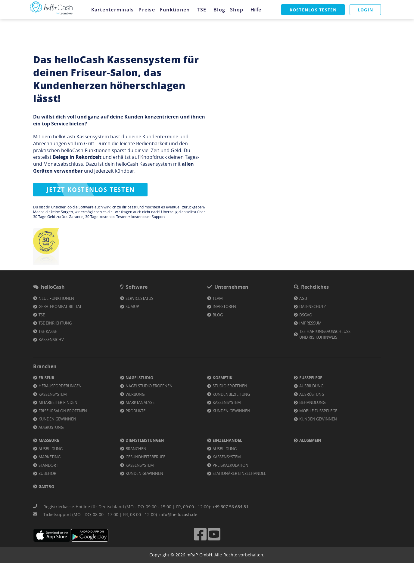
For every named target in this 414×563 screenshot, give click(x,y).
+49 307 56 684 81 (230, 506)
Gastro (46, 486)
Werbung (135, 394)
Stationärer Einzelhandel (239, 473)
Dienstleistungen (145, 440)
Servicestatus (139, 298)
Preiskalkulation (230, 465)
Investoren (224, 306)
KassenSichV (51, 339)
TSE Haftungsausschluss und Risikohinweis (324, 334)
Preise (147, 9)
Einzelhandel (227, 440)
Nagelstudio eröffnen (149, 386)
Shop (237, 9)
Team (218, 298)
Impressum (310, 323)
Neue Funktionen (56, 298)
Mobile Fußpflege (318, 411)
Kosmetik (222, 377)
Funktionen (175, 9)
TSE (202, 9)
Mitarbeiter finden (58, 402)
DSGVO (305, 315)
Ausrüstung (51, 427)
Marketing (50, 457)
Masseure (49, 440)
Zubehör (47, 473)
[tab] (112, 9)
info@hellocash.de (178, 514)
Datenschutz (312, 306)
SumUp (132, 306)
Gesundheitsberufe (145, 457)
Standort (48, 465)
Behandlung (312, 402)
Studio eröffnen (230, 386)
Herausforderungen (60, 386)
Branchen (136, 448)
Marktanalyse (140, 402)
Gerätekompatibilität (60, 306)
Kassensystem (53, 394)
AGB (303, 298)
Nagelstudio (139, 377)
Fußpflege (310, 377)
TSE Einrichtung (55, 323)
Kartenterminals (112, 9)
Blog (220, 9)
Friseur (46, 377)
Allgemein (310, 440)
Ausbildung (311, 386)
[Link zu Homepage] (51, 14)
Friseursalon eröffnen (63, 411)
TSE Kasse (48, 331)
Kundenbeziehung (231, 394)
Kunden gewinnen (57, 419)
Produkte (135, 411)
